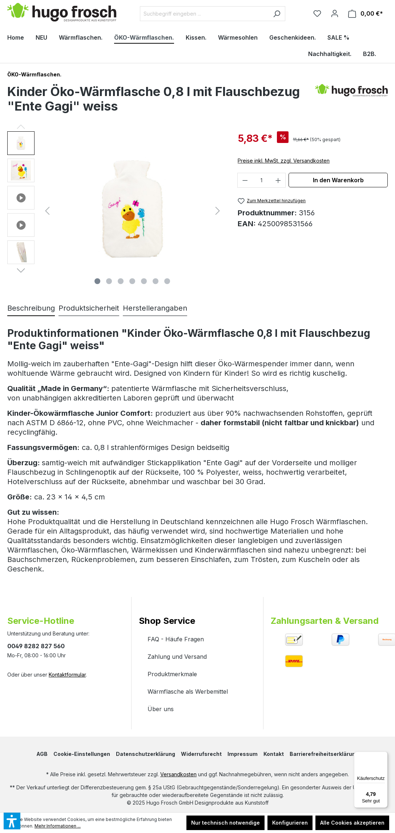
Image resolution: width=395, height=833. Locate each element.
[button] (21, 145)
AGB (42, 754)
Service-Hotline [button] (40, 620)
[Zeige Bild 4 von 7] (132, 281)
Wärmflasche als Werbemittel (188, 691)
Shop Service (167, 620)
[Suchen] (276, 13)
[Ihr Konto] (334, 13)
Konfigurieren (290, 823)
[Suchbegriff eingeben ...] (204, 13)
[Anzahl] (261, 180)
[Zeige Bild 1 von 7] (97, 281)
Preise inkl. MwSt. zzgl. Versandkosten (284, 161)
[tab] (31, 308)
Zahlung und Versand (177, 656)
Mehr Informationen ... (58, 826)
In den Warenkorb (338, 180)
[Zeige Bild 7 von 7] (167, 281)
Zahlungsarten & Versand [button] (325, 620)
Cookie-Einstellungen (81, 754)
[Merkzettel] (317, 13)
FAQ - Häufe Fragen (176, 639)
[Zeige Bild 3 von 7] (121, 281)
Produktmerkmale (172, 674)
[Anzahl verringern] (245, 180)
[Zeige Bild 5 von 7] (144, 281)
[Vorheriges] (47, 210)
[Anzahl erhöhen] (278, 180)
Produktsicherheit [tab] (89, 308)
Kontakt (273, 754)
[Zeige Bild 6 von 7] (155, 281)
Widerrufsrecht (201, 754)
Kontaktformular (67, 674)
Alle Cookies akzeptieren (352, 823)
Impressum (242, 754)
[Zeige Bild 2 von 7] (109, 281)
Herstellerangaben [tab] (155, 308)
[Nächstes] (217, 210)
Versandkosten (178, 774)
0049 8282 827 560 (36, 646)
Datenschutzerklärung (145, 754)
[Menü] (383, 756)
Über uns (161, 709)
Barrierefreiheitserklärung (324, 754)
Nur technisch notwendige (225, 823)
